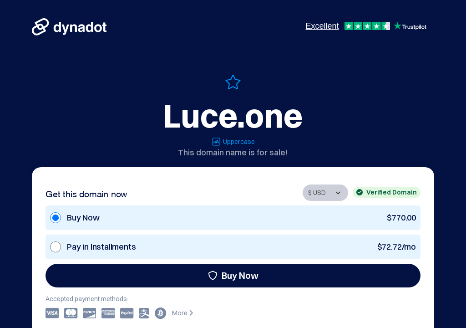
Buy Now (233, 275)
